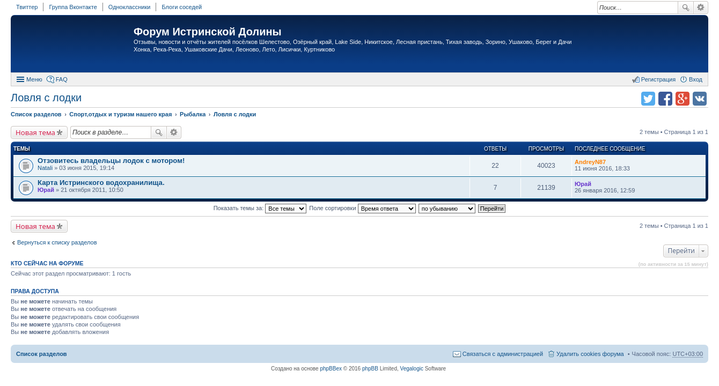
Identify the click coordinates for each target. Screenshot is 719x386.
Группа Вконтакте (73, 7)
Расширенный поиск (701, 7)
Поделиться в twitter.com (648, 99)
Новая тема (35, 132)
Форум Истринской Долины (208, 32)
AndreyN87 (590, 162)
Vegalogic (411, 369)
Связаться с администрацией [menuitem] (503, 354)
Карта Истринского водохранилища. (101, 183)
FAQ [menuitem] (62, 79)
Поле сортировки (362, 208)
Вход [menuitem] (695, 79)
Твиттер (27, 7)
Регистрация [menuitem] (658, 79)
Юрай (46, 190)
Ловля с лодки (46, 97)
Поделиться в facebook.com (665, 99)
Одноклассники (129, 7)
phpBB (370, 369)
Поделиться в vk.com (700, 99)
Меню (34, 79)
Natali (45, 168)
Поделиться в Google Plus (682, 99)
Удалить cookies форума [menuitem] (590, 354)
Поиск (686, 7)
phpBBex (331, 369)
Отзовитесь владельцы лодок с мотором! (111, 161)
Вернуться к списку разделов (57, 242)
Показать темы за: (260, 208)
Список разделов (41, 354)
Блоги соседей (182, 7)
